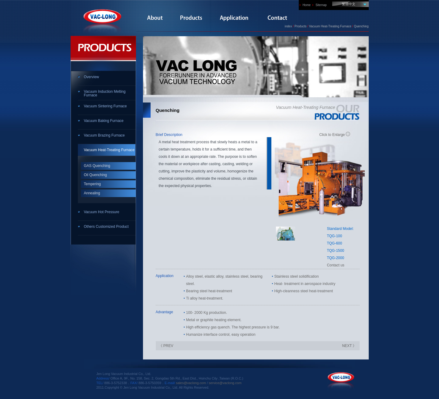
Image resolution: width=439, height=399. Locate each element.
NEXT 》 (349, 346)
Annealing (92, 193)
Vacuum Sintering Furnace (105, 106)
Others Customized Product (106, 226)
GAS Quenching (97, 166)
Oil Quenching (95, 175)
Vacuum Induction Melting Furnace (105, 93)
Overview (91, 77)
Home (307, 5)
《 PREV (166, 346)
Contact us (335, 265)
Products (300, 26)
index (288, 26)
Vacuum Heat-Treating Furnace (109, 150)
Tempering (92, 184)
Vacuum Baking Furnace (104, 121)
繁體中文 (348, 4)
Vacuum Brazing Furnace (104, 135)
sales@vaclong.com (191, 383)
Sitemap (321, 5)
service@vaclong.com (225, 383)
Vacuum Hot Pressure (102, 212)
